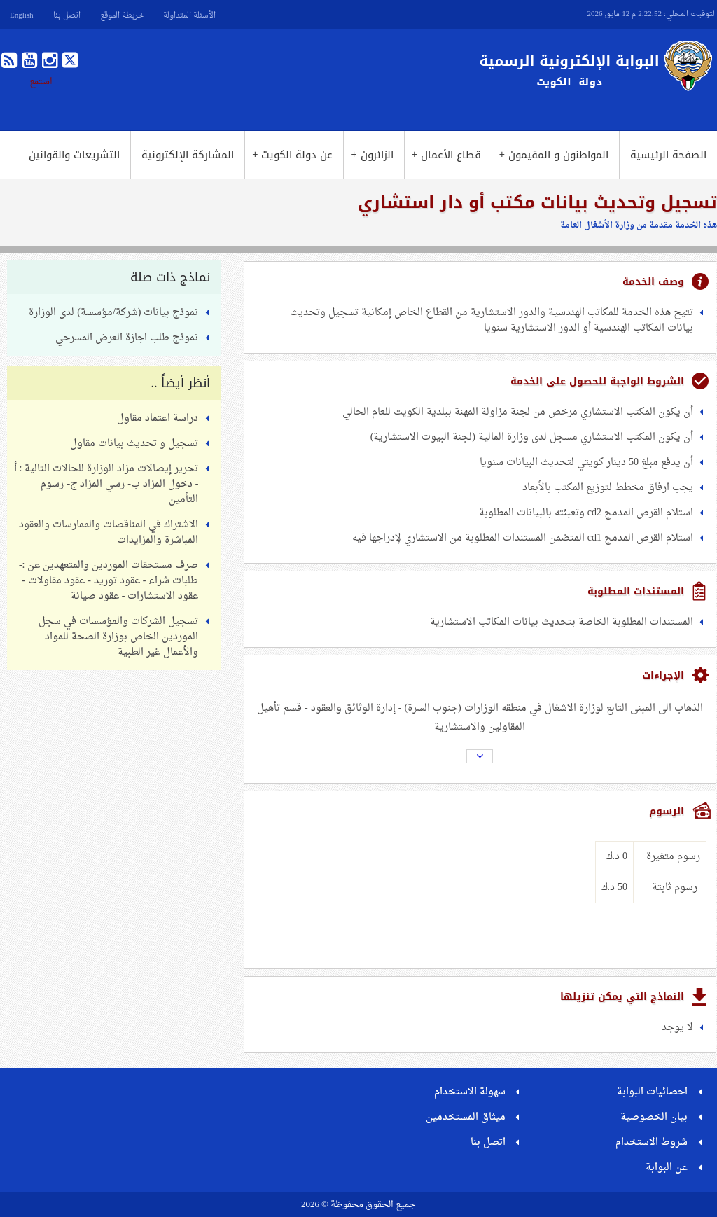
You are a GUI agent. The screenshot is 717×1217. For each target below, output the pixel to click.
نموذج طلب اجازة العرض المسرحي (126, 337)
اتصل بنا (67, 13)
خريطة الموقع (122, 13)
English (22, 13)
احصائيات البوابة (652, 1092)
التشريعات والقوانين (74, 155)
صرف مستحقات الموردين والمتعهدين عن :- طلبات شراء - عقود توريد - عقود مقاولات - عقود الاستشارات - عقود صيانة (109, 581)
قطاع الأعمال (446, 155)
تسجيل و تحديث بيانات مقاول (134, 443)
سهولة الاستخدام (470, 1092)
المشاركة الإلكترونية (187, 155)
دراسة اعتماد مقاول (157, 418)
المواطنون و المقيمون (553, 155)
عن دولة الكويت (292, 155)
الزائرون (372, 155)
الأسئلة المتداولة (189, 13)
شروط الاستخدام (651, 1142)
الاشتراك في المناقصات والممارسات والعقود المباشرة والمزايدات (108, 532)
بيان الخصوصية (654, 1117)
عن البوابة (667, 1167)
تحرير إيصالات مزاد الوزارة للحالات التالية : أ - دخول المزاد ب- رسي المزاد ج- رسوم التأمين (106, 484)
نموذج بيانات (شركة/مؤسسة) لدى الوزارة (113, 312)
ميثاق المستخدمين (466, 1117)
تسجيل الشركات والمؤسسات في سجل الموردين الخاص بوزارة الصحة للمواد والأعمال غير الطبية (118, 637)
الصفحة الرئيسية (668, 155)
